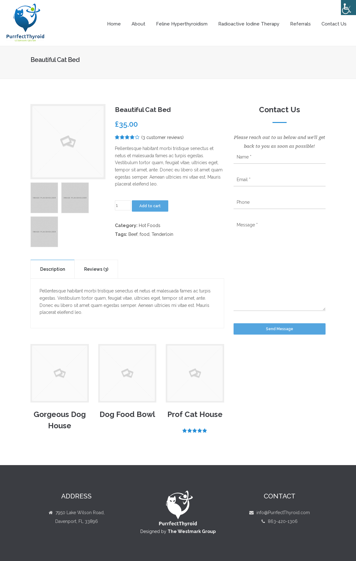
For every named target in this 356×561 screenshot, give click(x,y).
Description (52, 269)
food (144, 234)
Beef (133, 234)
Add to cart (150, 206)
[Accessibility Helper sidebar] (348, 7)
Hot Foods (149, 225)
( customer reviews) (162, 137)
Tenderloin (162, 234)
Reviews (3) (96, 269)
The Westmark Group (192, 531)
